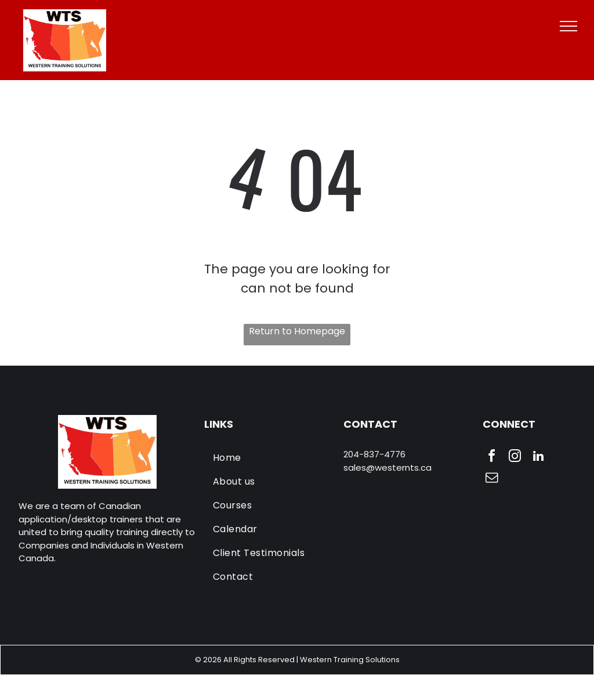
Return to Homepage (297, 331)
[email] (492, 479)
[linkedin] (538, 457)
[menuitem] (270, 458)
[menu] (568, 26)
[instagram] (515, 457)
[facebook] (492, 457)
